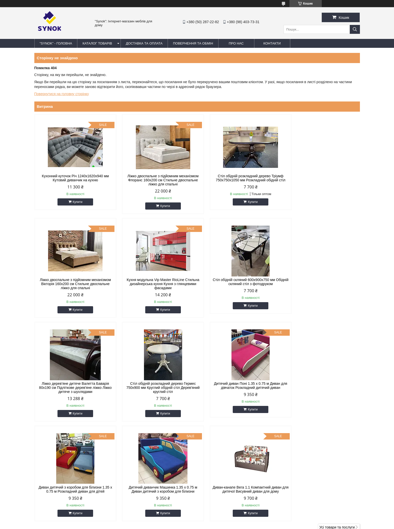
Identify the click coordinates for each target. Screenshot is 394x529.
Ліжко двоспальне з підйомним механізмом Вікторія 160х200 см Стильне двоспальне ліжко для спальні (321, 180)
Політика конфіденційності (248, 524)
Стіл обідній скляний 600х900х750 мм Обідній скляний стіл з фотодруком (155, 282)
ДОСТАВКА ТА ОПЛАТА (144, 43)
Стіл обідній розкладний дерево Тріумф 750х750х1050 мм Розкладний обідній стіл (238, 178)
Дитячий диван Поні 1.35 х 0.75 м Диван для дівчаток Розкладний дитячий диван (73, 385)
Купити (75, 202)
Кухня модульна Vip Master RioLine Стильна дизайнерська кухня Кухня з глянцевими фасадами (73, 284)
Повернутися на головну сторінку (61, 94)
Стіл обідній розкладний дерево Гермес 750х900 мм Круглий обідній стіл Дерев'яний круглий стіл (321, 284)
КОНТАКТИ (272, 43)
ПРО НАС (236, 43)
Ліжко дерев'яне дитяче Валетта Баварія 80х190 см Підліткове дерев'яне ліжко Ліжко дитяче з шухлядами (238, 284)
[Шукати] (355, 29)
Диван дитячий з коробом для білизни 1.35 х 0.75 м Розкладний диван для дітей (155, 385)
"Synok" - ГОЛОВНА (56, 43)
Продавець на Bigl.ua (197, 519)
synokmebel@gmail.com (224, 472)
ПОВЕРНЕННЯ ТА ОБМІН (193, 43)
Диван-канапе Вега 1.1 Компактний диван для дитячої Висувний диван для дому (321, 385)
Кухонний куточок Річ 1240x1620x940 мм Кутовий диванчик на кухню (72, 178)
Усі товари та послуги (337, 423)
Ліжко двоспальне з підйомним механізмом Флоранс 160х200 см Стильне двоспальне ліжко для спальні (155, 180)
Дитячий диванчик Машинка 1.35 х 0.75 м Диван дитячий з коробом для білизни (238, 385)
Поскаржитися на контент (209, 524)
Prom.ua (220, 515)
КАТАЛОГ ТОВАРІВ (97, 43)
